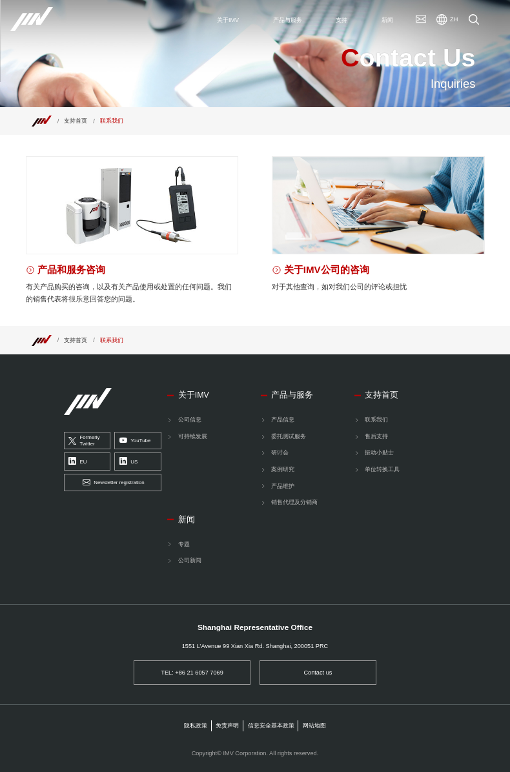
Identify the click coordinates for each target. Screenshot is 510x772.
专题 (184, 544)
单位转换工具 (382, 469)
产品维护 (282, 486)
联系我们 (376, 419)
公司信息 (189, 419)
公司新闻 (189, 560)
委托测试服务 (288, 436)
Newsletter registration (114, 482)
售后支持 (376, 436)
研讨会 (280, 452)
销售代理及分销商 (294, 502)
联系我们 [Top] (111, 120)
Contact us (317, 672)
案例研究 (282, 469)
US (128, 462)
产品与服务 (292, 395)
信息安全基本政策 (271, 725)
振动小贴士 (379, 452)
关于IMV (193, 395)
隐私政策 (195, 725)
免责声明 (227, 725)
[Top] (41, 120)
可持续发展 (192, 436)
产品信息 (282, 419)
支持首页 (75, 120)
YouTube (134, 440)
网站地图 (314, 725)
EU (77, 462)
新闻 (186, 519)
